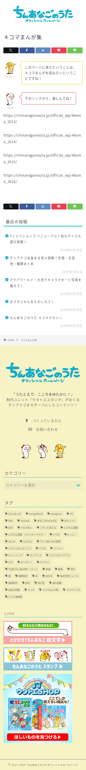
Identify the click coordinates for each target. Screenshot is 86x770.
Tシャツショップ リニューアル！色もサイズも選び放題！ (45, 239)
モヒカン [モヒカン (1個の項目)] (44, 562)
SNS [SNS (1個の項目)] (10, 520)
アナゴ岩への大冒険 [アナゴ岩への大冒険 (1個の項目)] (50, 541)
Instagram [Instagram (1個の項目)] (56, 513)
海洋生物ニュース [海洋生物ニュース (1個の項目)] (69, 576)
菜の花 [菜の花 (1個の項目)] (41, 583)
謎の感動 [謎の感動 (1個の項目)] (56, 583)
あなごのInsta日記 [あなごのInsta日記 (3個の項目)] (46, 520)
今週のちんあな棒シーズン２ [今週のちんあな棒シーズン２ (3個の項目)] (23, 569)
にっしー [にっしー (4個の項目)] (72, 534)
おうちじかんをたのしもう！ (32, 301)
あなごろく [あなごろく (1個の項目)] (70, 520)
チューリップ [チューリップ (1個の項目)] (15, 555)
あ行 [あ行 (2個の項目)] (10, 527)
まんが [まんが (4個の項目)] (11, 541)
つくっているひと (47, 420)
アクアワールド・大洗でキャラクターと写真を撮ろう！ (46, 282)
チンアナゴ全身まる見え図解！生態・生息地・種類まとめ (42, 260)
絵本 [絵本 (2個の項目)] (27, 583)
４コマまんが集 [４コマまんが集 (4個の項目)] (50, 589)
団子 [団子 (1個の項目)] (72, 569)
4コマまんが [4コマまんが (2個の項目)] (14, 513)
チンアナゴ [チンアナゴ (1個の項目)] (35, 555)
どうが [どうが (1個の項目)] (56, 534)
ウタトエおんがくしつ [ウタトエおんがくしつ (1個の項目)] (19, 548)
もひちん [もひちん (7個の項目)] (27, 541)
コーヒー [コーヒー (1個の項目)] (58, 548)
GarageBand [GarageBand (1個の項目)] (36, 513)
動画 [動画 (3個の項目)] (60, 569)
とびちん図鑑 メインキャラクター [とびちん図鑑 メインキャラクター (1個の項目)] (26, 534)
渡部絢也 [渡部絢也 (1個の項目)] (12, 583)
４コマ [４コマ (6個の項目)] (31, 589)
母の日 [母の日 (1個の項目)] (48, 576)
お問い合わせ (43, 429)
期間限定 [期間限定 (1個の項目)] (23, 576)
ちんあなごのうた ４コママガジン (36, 317)
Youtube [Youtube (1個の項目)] (24, 520)
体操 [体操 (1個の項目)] (48, 569)
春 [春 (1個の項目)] (9, 576)
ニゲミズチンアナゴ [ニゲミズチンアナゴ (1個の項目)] (59, 555)
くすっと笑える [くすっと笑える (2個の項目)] (48, 527)
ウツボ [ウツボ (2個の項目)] (42, 548)
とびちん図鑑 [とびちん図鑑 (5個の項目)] (71, 527)
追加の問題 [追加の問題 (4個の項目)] (14, 589)
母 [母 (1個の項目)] (36, 576)
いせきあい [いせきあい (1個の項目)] (26, 527)
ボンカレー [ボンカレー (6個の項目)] (26, 562)
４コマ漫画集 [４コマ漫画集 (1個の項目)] (15, 596)
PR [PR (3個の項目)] (71, 513)
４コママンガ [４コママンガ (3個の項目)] (73, 589)
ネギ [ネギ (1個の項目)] (10, 562)
